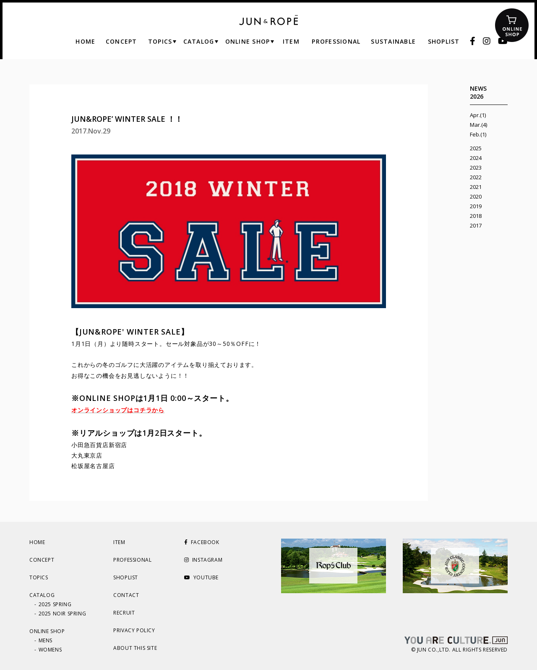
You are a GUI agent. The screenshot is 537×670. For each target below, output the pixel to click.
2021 (476, 187)
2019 (476, 206)
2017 (476, 225)
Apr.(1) (478, 115)
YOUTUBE (201, 577)
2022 (476, 177)
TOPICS (38, 577)
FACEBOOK (201, 542)
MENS (45, 640)
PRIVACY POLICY (134, 630)
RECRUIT (124, 612)
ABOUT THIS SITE (135, 648)
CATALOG (42, 595)
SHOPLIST (125, 577)
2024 (476, 158)
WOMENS (50, 649)
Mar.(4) (478, 124)
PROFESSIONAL (132, 559)
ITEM (119, 542)
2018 (476, 216)
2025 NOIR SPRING (62, 613)
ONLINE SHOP (47, 631)
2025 (476, 148)
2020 (476, 196)
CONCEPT (41, 559)
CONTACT (126, 595)
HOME (37, 542)
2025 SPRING (55, 604)
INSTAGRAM (203, 559)
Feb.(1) (478, 134)
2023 (476, 167)
